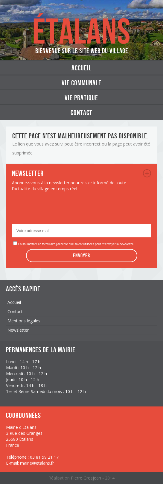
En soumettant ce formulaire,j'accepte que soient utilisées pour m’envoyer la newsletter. (76, 244)
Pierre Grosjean (86, 478)
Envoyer (81, 256)
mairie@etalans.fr (37, 463)
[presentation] (57, 209)
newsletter (147, 173)
